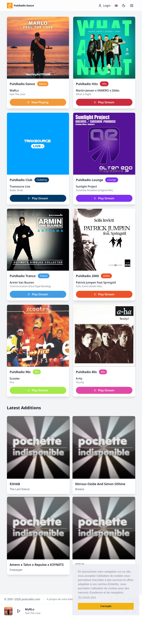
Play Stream (104, 102)
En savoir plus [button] (87, 597)
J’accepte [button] (106, 606)
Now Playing (37, 102)
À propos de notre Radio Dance (64, 599)
